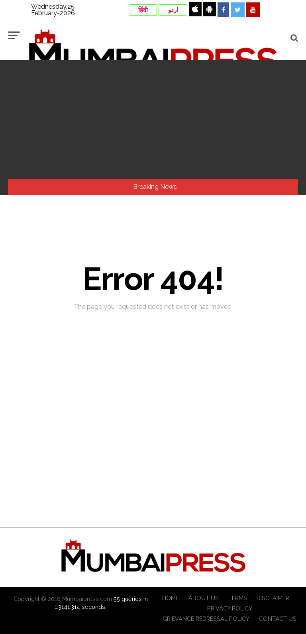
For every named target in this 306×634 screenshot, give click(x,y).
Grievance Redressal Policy (206, 618)
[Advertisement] (153, 119)
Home (170, 598)
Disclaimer (273, 598)
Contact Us (277, 618)
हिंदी (143, 10)
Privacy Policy (229, 608)
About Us (203, 598)
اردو (173, 10)
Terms (237, 598)
